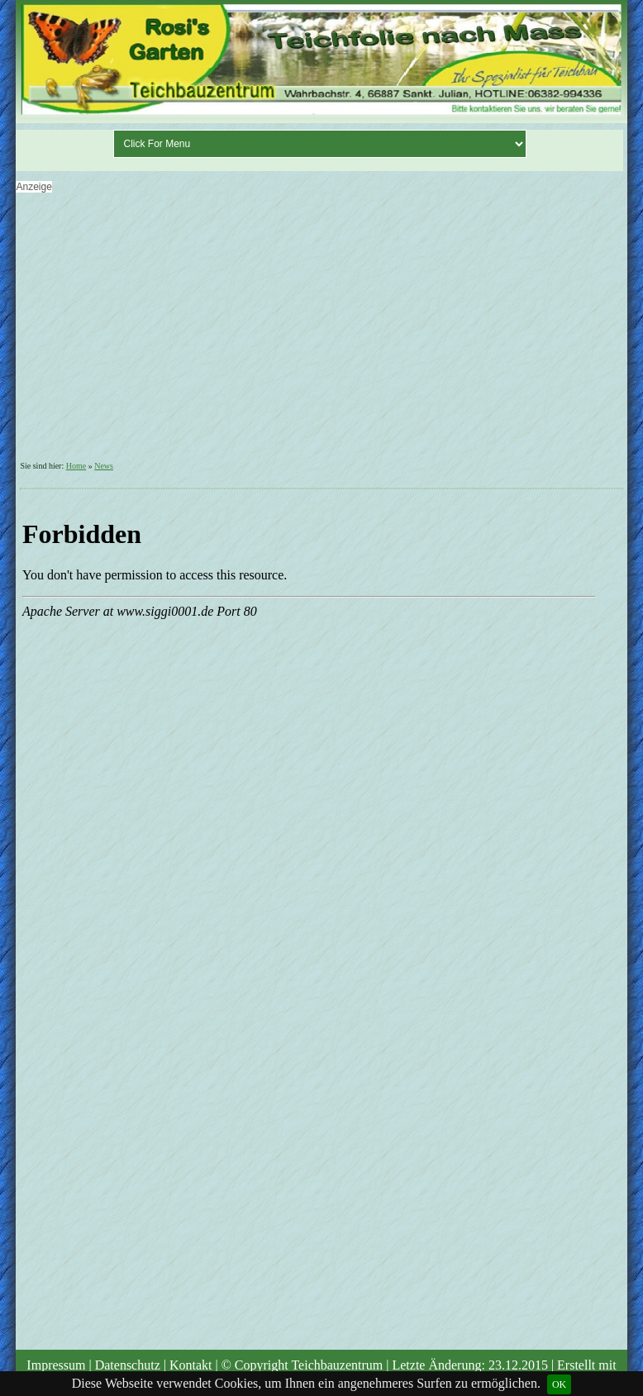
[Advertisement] (319, 331)
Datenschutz (127, 1365)
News (103, 465)
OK (559, 1384)
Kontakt (190, 1365)
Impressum (55, 1365)
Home (76, 465)
